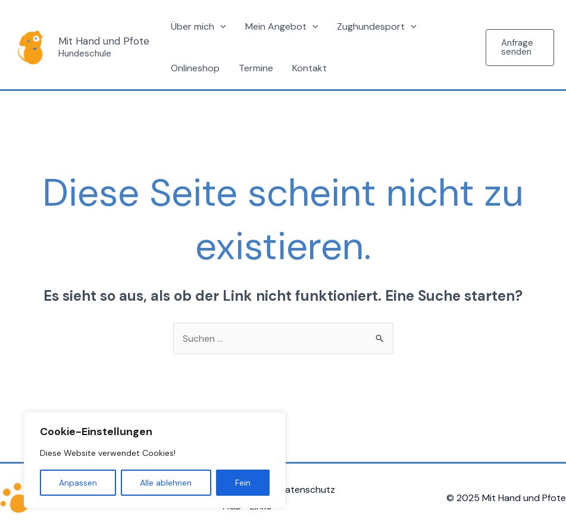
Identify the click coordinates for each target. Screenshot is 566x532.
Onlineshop (195, 68)
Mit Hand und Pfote (103, 41)
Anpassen (78, 482)
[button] (520, 47)
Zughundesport (377, 27)
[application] (220, 27)
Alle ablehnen (166, 482)
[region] (155, 460)
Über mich (198, 27)
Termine (256, 68)
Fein (243, 482)
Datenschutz (307, 489)
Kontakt (309, 68)
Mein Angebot (281, 27)
